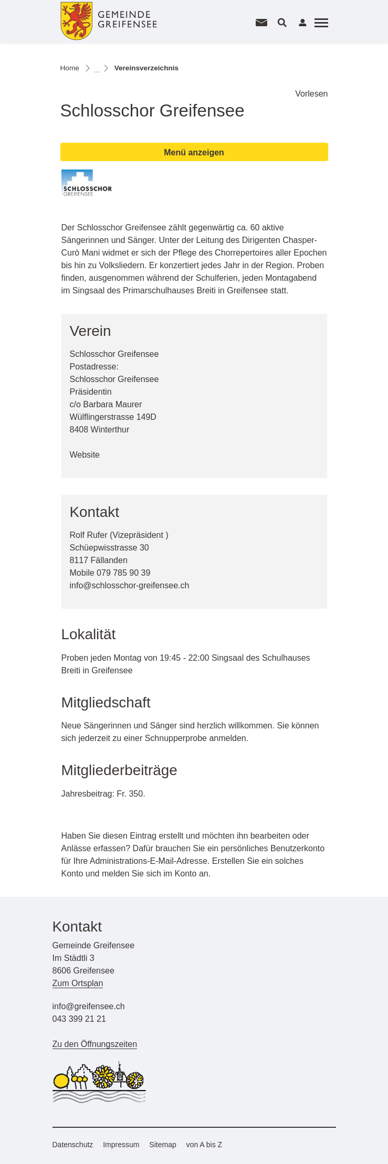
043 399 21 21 (79, 1018)
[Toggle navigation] (319, 22)
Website (90, 454)
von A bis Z (204, 1144)
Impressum (121, 1144)
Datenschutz (73, 1144)
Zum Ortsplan (78, 983)
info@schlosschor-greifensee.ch (130, 585)
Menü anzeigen (194, 152)
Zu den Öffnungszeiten (95, 1044)
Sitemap (162, 1144)
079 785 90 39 (123, 572)
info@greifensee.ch (89, 1006)
